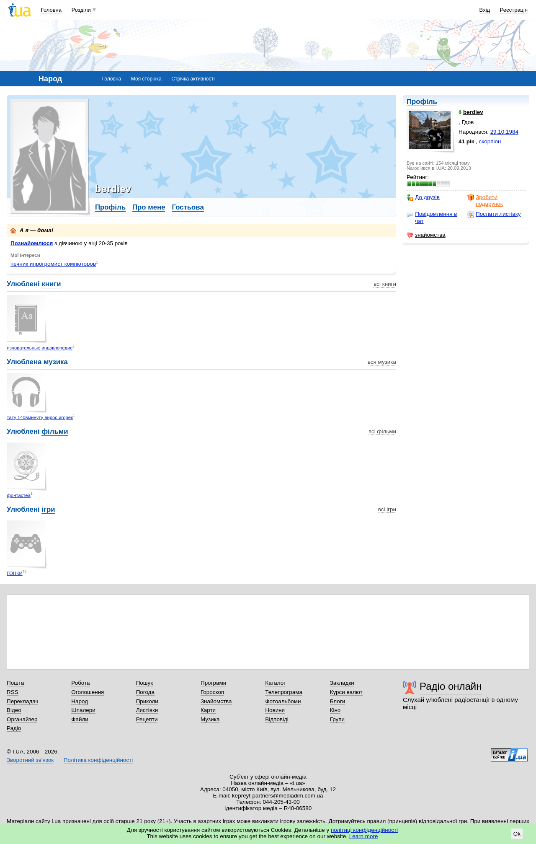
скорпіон (490, 141)
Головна (51, 10)
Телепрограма (283, 692)
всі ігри (387, 509)
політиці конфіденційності (364, 830)
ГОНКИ (15, 573)
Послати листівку (494, 214)
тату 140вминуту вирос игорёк (40, 417)
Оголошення (87, 692)
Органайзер (22, 719)
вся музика (382, 362)
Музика (210, 719)
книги (51, 284)
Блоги (337, 701)
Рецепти (147, 719)
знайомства (426, 235)
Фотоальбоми (283, 701)
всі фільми (382, 431)
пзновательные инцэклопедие (40, 347)
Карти (208, 710)
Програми (213, 683)
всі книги (385, 284)
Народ (79, 701)
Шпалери (83, 710)
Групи (337, 719)
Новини (275, 710)
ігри (48, 509)
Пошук (144, 683)
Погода (145, 692)
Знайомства (216, 701)
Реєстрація (514, 10)
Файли (79, 719)
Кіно (335, 710)
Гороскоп (212, 692)
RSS (12, 692)
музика (56, 362)
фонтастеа (19, 495)
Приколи (147, 701)
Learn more (363, 836)
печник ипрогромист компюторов (53, 264)
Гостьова (188, 207)
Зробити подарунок (485, 200)
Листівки (147, 710)
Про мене (148, 207)
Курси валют (346, 692)
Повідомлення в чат (432, 217)
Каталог (275, 683)
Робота (80, 683)
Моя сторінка (146, 79)
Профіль (422, 102)
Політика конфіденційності (98, 760)
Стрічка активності (192, 79)
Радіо (14, 728)
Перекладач (22, 701)
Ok (517, 834)
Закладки (342, 683)
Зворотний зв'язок (30, 760)
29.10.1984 (504, 132)
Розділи (81, 10)
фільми (54, 431)
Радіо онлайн (451, 686)
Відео (14, 710)
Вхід (484, 10)
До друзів (423, 197)
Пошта (15, 683)
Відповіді (277, 719)
